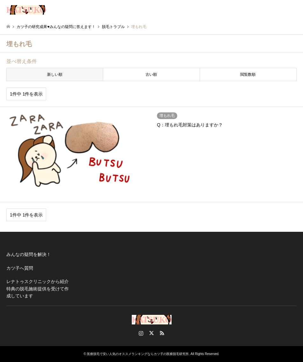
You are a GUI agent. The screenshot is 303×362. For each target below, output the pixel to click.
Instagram (141, 333)
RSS (162, 333)
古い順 (151, 74)
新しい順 (54, 74)
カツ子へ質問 (19, 268)
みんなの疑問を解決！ (28, 254)
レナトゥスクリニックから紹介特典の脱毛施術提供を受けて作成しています (37, 288)
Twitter (151, 333)
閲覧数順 (248, 74)
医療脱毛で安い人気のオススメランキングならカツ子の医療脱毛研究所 (138, 354)
